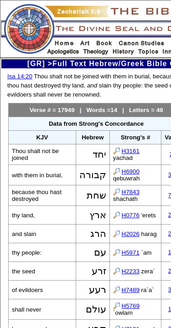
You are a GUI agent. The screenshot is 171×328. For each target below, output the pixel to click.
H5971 (131, 252)
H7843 (131, 192)
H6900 (131, 171)
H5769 (131, 305)
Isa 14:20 (19, 76)
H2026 (131, 234)
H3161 (131, 151)
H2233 (131, 271)
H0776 (131, 215)
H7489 (131, 290)
